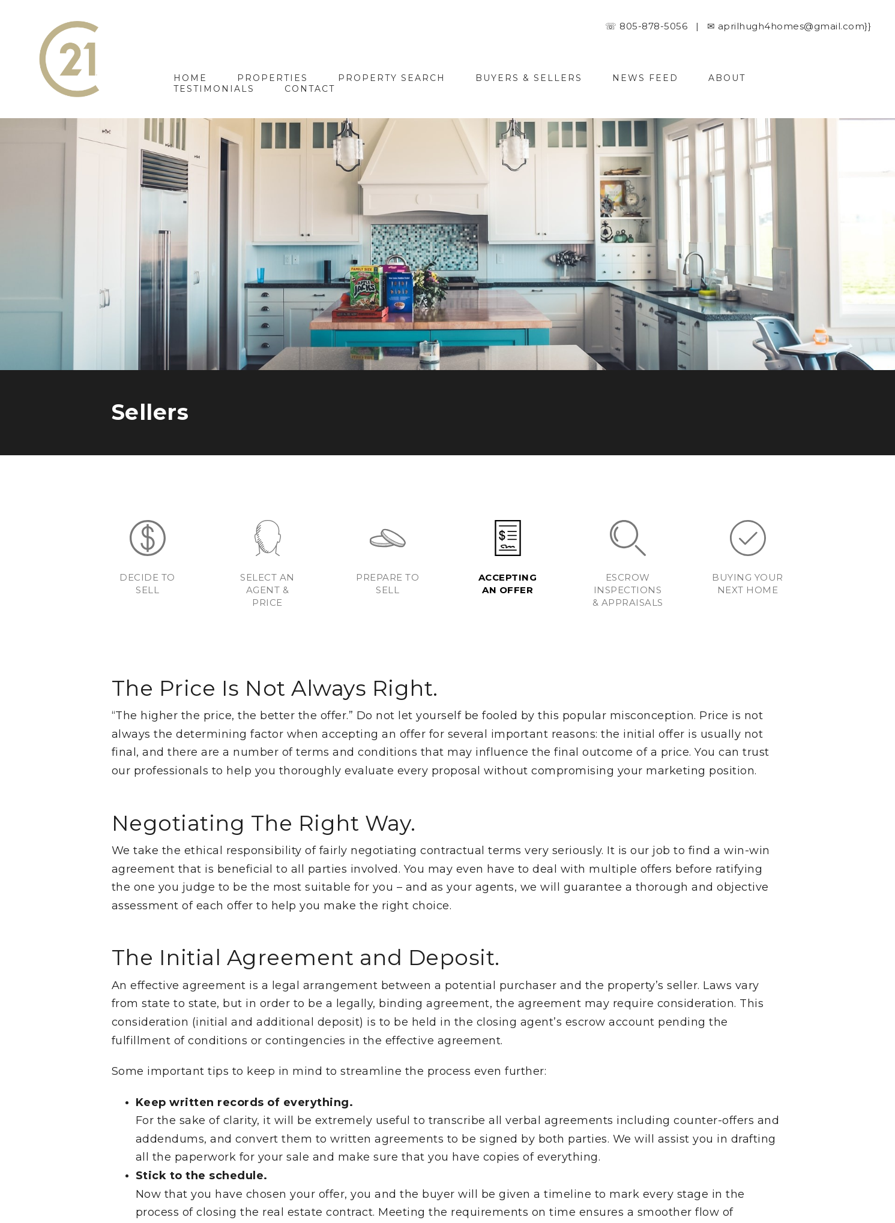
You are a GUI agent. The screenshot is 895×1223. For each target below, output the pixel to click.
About (727, 78)
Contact (310, 88)
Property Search (391, 78)
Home (190, 78)
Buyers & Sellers (528, 78)
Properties (272, 78)
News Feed (645, 78)
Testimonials (214, 88)
